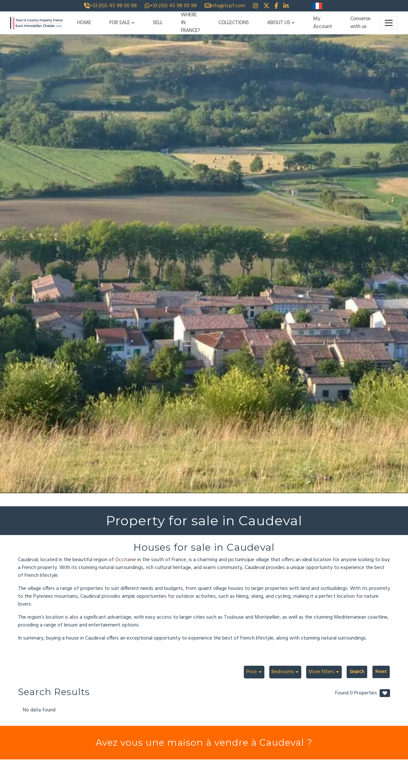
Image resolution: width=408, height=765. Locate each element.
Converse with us (360, 23)
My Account (322, 23)
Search (357, 672)
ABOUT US (278, 23)
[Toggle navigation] (389, 22)
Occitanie (126, 560)
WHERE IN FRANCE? (190, 23)
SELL (158, 23)
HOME (84, 23)
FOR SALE (119, 23)
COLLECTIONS (233, 23)
